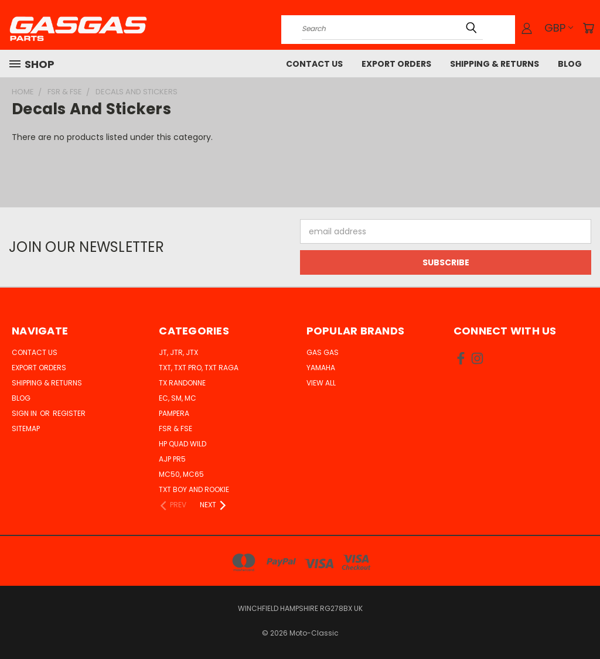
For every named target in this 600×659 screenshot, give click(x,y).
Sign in (25, 413)
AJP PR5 (172, 459)
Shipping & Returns (494, 64)
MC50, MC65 (181, 474)
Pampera (174, 413)
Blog (570, 64)
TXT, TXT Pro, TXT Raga (198, 368)
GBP (558, 28)
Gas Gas (322, 352)
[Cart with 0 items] (588, 28)
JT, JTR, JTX (178, 352)
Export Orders (396, 64)
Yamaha (320, 368)
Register (69, 413)
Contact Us (314, 64)
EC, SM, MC (177, 398)
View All (321, 383)
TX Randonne (182, 383)
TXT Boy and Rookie (194, 489)
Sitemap (26, 428)
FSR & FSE (175, 428)
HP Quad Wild (182, 444)
